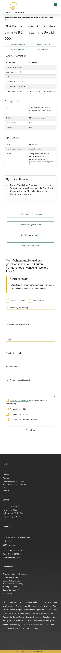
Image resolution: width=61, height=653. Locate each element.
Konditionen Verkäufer (11, 506)
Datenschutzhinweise (11, 577)
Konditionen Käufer (10, 510)
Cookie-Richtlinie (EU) (11, 590)
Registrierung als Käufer (12, 517)
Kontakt (6, 491)
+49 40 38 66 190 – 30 (14, 554)
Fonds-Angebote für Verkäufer (14, 484)
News (5, 487)
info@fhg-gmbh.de (15, 558)
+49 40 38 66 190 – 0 (14, 550)
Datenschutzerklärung (19, 400)
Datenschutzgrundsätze (12, 581)
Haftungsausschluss (10, 586)
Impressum (7, 593)
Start (6, 17)
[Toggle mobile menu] (56, 4)
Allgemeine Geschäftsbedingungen (16, 574)
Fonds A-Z (6, 475)
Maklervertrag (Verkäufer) (13, 513)
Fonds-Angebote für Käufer (13, 482)
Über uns (6, 478)
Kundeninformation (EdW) (13, 583)
